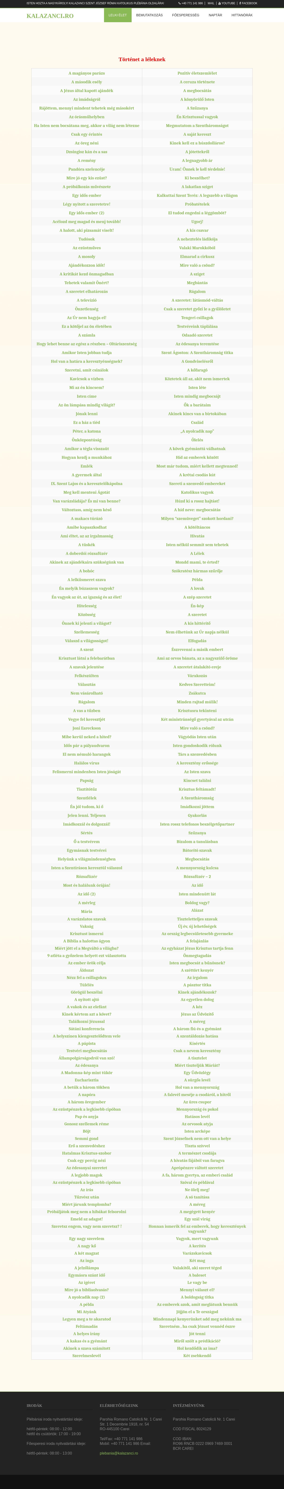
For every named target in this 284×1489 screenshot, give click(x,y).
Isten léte (197, 387)
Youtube (228, 3)
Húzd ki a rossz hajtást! (197, 501)
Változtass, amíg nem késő (87, 509)
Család (197, 422)
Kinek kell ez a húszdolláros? (197, 143)
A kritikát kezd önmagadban (87, 274)
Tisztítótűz (86, 789)
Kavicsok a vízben (87, 378)
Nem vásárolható (87, 693)
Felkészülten (87, 675)
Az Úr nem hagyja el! (86, 317)
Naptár (215, 15)
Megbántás (197, 282)
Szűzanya (197, 833)
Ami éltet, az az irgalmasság (86, 536)
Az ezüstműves (87, 247)
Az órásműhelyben (86, 116)
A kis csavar (197, 230)
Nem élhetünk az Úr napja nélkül (197, 632)
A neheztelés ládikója (197, 239)
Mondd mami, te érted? (197, 562)
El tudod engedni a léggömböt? (197, 213)
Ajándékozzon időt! (86, 265)
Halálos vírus (86, 763)
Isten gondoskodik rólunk (197, 745)
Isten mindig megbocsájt (197, 396)
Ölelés (197, 440)
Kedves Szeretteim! (197, 684)
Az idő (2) (87, 894)
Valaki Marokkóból (197, 247)
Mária (86, 911)
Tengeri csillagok (197, 317)
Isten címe (87, 396)
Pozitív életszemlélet (197, 73)
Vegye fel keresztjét (86, 719)
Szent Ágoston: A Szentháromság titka (197, 352)
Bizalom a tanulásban (197, 841)
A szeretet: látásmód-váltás (197, 300)
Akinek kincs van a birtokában (197, 413)
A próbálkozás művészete (87, 186)
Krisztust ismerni (87, 933)
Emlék (87, 466)
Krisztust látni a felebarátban (87, 658)
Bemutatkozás (149, 15)
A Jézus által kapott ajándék (86, 90)
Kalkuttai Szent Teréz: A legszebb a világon (197, 195)
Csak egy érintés (86, 134)
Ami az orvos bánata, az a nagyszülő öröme (197, 658)
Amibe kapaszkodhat (87, 527)
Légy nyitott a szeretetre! (86, 204)
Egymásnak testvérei (87, 850)
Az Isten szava (197, 771)
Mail (211, 3)
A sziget (197, 274)
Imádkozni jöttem (197, 806)
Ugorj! (197, 221)
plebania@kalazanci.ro (119, 1453)
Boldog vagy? (197, 902)
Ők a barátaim (197, 405)
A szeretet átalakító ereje (197, 667)
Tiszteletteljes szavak (197, 919)
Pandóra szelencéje (86, 169)
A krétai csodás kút (197, 474)
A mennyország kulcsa (197, 867)
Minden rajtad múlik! (197, 702)
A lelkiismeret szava (86, 579)
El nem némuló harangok (87, 754)
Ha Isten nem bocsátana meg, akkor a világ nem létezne (86, 125)
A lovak (197, 588)
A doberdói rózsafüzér (87, 553)
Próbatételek (197, 204)
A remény (87, 160)
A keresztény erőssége (197, 763)
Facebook (249, 3)
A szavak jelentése (86, 667)
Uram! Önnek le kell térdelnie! (197, 169)
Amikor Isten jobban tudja (87, 352)
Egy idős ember (86, 195)
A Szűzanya (197, 108)
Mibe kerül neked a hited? (87, 736)
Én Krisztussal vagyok (197, 116)
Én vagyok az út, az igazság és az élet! (87, 597)
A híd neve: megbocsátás (197, 509)
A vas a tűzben (86, 710)
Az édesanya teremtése (197, 344)
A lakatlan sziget (197, 186)
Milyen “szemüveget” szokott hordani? (197, 518)
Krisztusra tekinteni (197, 710)
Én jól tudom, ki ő (86, 806)
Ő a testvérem (87, 841)
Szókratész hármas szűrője (197, 571)
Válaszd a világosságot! (87, 640)
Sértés (87, 833)
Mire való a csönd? (197, 265)
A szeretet (197, 614)
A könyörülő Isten (197, 99)
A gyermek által (87, 474)
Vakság (86, 926)
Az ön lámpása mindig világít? (86, 405)
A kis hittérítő (197, 623)
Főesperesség (185, 15)
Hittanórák (242, 15)
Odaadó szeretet (197, 335)
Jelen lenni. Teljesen (87, 815)
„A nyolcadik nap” (197, 431)
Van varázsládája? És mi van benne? (87, 501)
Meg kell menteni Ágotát (86, 492)
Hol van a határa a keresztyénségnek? (86, 361)
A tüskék (86, 544)
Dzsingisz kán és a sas (86, 151)
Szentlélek (87, 798)
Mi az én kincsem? (86, 387)
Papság (86, 780)
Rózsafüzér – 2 (197, 876)
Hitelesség (86, 605)
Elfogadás (197, 640)
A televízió (86, 300)
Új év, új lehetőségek (197, 926)
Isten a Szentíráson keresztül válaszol (86, 867)
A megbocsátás (197, 90)
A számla (86, 335)
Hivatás (197, 536)
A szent (87, 649)
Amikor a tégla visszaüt (86, 448)
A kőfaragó (197, 370)
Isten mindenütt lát (197, 894)
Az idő (197, 885)
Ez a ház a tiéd (86, 422)
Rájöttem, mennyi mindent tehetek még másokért (86, 108)
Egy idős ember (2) (86, 213)
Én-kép (197, 605)
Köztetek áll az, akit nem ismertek (197, 378)
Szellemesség (86, 632)
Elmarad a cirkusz (197, 256)
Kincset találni (197, 780)
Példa (197, 579)
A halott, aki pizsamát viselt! (86, 230)
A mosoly (86, 256)
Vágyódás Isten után (197, 736)
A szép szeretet (197, 597)
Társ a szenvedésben (197, 754)
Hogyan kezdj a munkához (87, 457)
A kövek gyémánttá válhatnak (197, 448)
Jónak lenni (87, 413)
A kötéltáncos (197, 527)
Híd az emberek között (197, 457)
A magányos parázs (87, 73)
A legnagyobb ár (197, 160)
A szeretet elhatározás (87, 291)
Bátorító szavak (197, 850)
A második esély (86, 82)
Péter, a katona (87, 431)
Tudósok (87, 239)
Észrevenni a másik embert (197, 649)
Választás (87, 684)
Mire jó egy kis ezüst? (87, 178)
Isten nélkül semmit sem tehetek (197, 544)
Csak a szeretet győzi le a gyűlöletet (197, 309)
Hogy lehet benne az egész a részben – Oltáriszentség (87, 344)
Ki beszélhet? (197, 178)
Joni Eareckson (87, 728)
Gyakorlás (197, 815)
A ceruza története (197, 82)
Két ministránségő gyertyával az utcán (197, 719)
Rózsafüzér (86, 876)
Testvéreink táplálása (197, 326)
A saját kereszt (197, 134)
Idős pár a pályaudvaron (86, 745)
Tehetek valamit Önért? (86, 282)
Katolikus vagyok (197, 492)
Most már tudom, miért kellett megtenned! (197, 466)
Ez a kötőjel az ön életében (87, 326)
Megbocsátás (197, 859)
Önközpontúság (86, 440)
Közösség (87, 614)
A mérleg (86, 902)
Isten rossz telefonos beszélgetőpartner (197, 824)
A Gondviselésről (197, 361)
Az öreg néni (86, 143)
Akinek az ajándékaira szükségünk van (87, 562)
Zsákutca (197, 693)
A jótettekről (197, 151)
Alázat (197, 910)
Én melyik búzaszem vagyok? (86, 588)
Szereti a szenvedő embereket (197, 483)
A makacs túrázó (87, 518)
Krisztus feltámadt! (197, 789)
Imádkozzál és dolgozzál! (86, 824)
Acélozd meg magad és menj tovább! (87, 221)
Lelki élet (118, 15)
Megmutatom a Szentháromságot (197, 125)
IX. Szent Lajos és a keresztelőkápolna (86, 483)
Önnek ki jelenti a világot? (86, 623)
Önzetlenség (86, 309)
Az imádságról (86, 99)
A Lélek (197, 553)
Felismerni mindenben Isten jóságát (86, 771)
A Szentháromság (197, 798)
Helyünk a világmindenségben (87, 859)
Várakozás (197, 675)
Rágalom (197, 291)
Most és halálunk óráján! (86, 885)
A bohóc (86, 571)
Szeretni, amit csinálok (87, 370)
